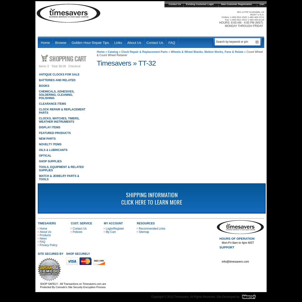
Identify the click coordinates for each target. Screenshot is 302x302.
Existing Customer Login (200, 4)
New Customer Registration (236, 4)
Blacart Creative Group (252, 298)
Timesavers (69, 13)
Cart (262, 4)
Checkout (74, 66)
